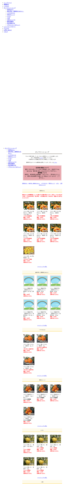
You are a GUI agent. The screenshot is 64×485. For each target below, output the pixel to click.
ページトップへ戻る (42, 325)
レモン (57, 183)
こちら (41, 157)
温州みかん (25, 183)
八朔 (61, 183)
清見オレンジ (52, 183)
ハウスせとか (44, 183)
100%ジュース (42, 185)
